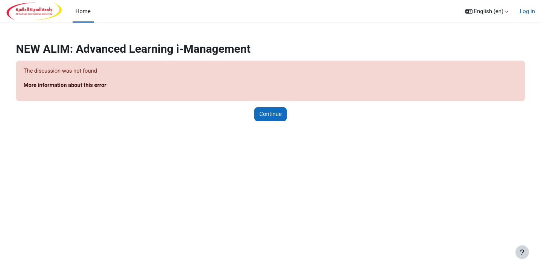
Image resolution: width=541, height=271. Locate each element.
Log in (527, 11)
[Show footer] (522, 252)
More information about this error (76, 85)
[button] (487, 11)
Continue (270, 114)
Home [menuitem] (83, 11)
